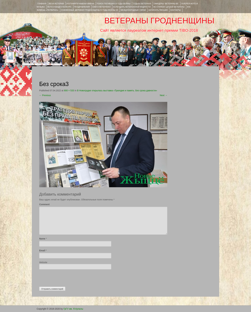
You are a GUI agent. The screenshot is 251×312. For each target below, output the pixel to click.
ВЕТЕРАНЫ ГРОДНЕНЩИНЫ (159, 20)
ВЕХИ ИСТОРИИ (56, 4)
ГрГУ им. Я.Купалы (73, 309)
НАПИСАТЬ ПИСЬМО (158, 10)
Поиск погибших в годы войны (113, 4)
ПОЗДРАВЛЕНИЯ (82, 7)
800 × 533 (69, 90)
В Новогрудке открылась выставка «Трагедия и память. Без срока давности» (117, 90)
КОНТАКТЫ (175, 10)
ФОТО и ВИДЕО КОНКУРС (59, 7)
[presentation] (63, 277)
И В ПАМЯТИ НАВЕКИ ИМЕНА (80, 4)
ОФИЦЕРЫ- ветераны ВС (166, 4)
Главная (41, 4)
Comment (44, 204)
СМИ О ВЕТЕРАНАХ (101, 7)
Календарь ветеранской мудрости (132, 7)
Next (163, 95)
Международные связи (133, 10)
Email (42, 250)
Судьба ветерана (142, 4)
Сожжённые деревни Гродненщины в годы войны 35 (89, 10)
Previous (45, 95)
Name (42, 238)
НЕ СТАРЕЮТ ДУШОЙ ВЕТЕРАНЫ (168, 7)
